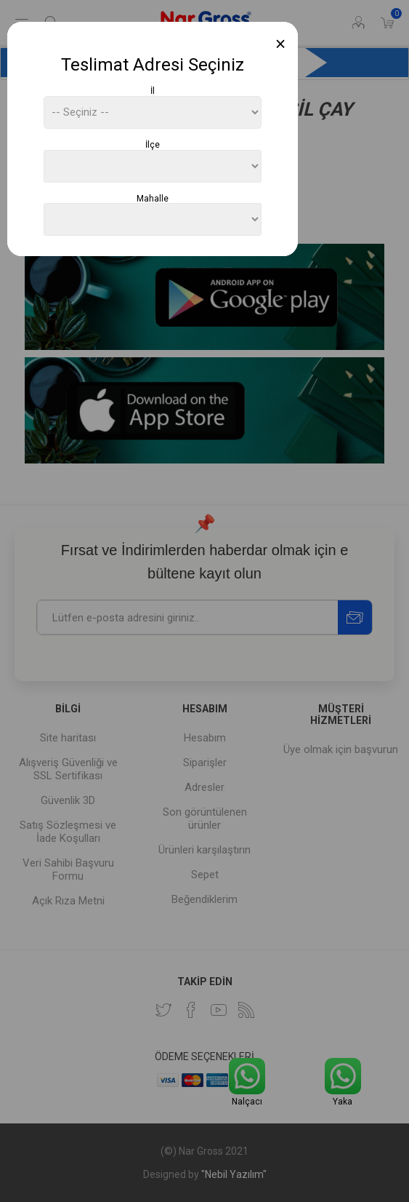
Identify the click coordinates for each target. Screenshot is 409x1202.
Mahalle (153, 198)
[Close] (281, 44)
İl (152, 91)
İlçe (152, 145)
